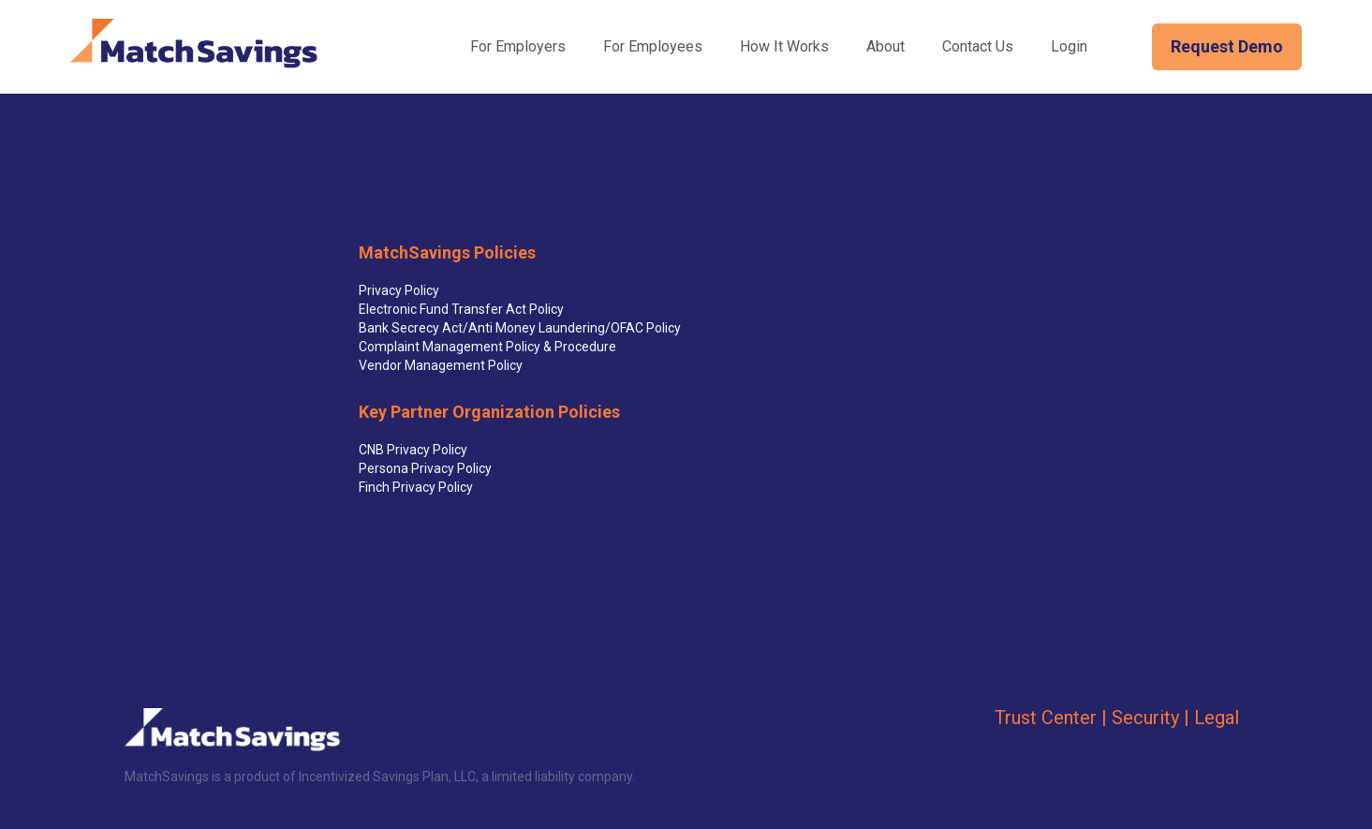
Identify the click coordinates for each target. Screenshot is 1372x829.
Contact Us (977, 46)
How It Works (784, 46)
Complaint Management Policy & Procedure (487, 346)
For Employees (652, 46)
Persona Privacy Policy (425, 468)
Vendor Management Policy (441, 365)
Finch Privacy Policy (416, 487)
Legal (1216, 717)
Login (1069, 46)
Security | (1150, 717)
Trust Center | (1051, 717)
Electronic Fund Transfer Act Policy (461, 309)
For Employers (518, 46)
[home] (193, 43)
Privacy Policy (399, 290)
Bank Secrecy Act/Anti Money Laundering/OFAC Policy (520, 327)
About (885, 46)
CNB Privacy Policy (413, 449)
